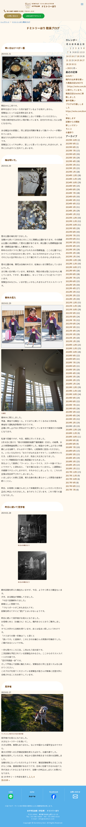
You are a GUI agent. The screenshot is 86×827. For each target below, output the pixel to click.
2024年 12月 (71, 175)
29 (70, 64)
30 (73, 64)
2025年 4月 (71, 161)
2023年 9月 (71, 228)
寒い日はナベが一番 (15, 48)
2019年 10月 (71, 394)
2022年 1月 (71, 298)
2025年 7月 (71, 150)
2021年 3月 (71, 334)
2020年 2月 (71, 380)
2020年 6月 (71, 366)
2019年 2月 (71, 422)
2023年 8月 (71, 231)
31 (75, 64)
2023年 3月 (71, 249)
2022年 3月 (71, 291)
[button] (82, 4)
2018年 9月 (71, 440)
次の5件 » (5, 780)
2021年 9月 (71, 313)
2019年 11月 (71, 390)
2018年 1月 (71, 468)
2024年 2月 (71, 210)
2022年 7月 (71, 277)
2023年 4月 (71, 245)
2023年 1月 (71, 256)
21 (67, 60)
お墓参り (70, 132)
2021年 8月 (71, 316)
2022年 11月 (71, 263)
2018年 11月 (71, 433)
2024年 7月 (71, 192)
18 (78, 56)
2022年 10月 (71, 267)
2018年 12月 (71, 429)
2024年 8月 (71, 189)
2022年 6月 (71, 281)
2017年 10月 (71, 478)
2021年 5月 (71, 327)
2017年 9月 (71, 482)
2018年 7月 (71, 447)
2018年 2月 (71, 464)
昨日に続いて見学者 (15, 506)
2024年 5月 (71, 200)
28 (67, 64)
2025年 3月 (71, 164)
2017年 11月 (71, 475)
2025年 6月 (71, 154)
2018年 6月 (71, 450)
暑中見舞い (71, 100)
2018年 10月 (71, 436)
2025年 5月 (71, 157)
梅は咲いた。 (11, 160)
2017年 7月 (71, 489)
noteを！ (70, 75)
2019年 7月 (71, 404)
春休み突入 (10, 297)
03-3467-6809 (12, 11)
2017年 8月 (71, 486)
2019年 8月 (71, 401)
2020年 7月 (71, 362)
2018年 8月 (71, 443)
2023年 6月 (71, 238)
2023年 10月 (71, 224)
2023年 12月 (71, 217)
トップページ (4, 22)
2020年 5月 (71, 369)
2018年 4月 (71, 457)
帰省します (71, 118)
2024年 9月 (71, 185)
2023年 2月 (71, 252)
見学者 (8, 686)
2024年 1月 (71, 214)
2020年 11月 (71, 348)
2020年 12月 (71, 344)
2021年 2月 (71, 337)
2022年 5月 (71, 284)
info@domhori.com (46, 819)
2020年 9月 (71, 355)
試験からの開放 (72, 121)
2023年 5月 (71, 242)
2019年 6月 (71, 408)
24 (75, 60)
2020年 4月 (71, 373)
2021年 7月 (71, 320)
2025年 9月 (71, 143)
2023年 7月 (71, 235)
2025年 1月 (71, 171)
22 (70, 60)
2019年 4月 (71, 415)
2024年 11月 (71, 178)
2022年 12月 (71, 260)
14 (67, 56)
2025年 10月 (71, 139)
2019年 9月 (71, 397)
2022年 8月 (71, 274)
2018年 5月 (71, 454)
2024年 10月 (71, 182)
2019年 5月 (71, 411)
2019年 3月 (71, 418)
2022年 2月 (71, 295)
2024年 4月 (71, 203)
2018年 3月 (71, 461)
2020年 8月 (71, 358)
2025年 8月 (71, 147)
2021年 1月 (71, 341)
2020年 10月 (71, 351)
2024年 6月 (71, 196)
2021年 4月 (71, 330)
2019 (69, 68)
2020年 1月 (71, 383)
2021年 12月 (71, 302)
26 (81, 60)
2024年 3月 (71, 207)
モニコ (69, 128)
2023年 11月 (71, 221)
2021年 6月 (71, 323)
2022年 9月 (71, 270)
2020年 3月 (71, 376)
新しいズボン (72, 125)
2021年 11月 (71, 305)
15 (70, 56)
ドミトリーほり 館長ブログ (21, 22)
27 (83, 60)
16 (73, 56)
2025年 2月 (71, 168)
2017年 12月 (71, 471)
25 (78, 60)
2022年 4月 (71, 288)
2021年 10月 (71, 309)
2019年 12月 (71, 387)
